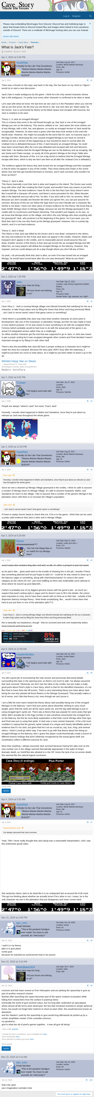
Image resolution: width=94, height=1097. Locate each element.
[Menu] (4, 16)
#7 (91, 822)
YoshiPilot (8, 51)
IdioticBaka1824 (25, 967)
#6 (91, 673)
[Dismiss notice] (89, 23)
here (45, 1034)
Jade (19, 282)
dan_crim (21, 922)
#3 (91, 401)
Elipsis (20, 541)
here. (18, 1037)
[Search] (90, 16)
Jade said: (7, 505)
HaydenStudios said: (12, 828)
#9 (91, 986)
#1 (91, 80)
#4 (91, 470)
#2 (91, 301)
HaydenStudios (25, 654)
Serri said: (7, 475)
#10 (90, 1080)
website (15, 1029)
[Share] (87, 80)
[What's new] (85, 16)
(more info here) (11, 36)
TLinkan (21, 382)
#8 (91, 940)
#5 (91, 560)
